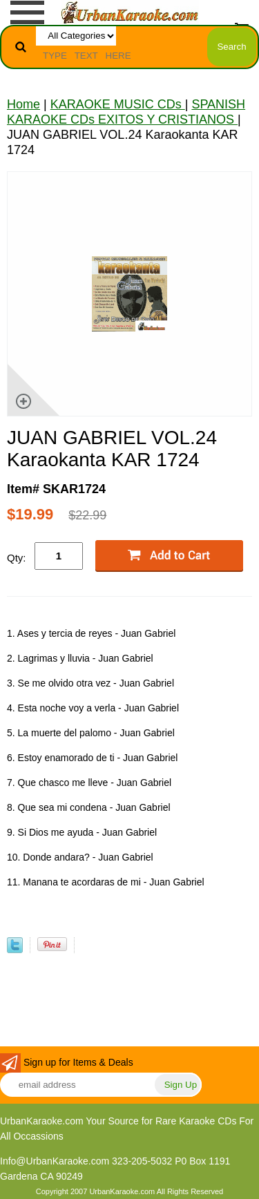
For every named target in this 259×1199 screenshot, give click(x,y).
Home (23, 104)
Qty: (16, 558)
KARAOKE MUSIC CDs (117, 104)
